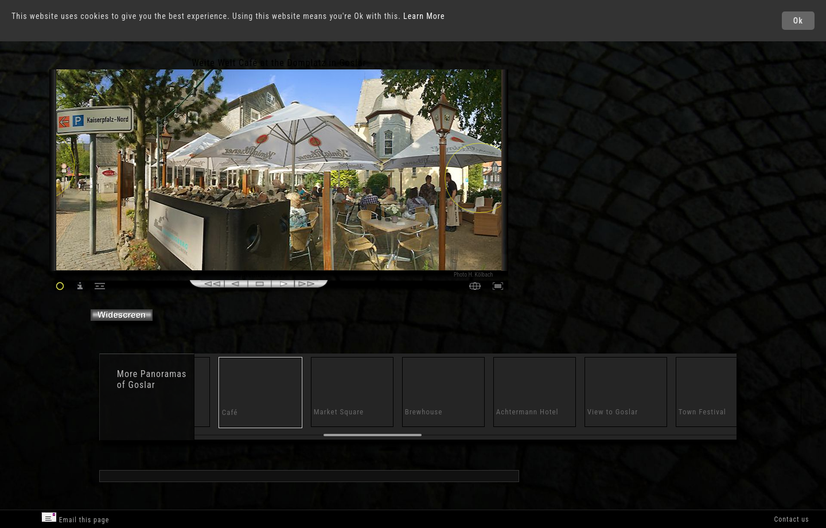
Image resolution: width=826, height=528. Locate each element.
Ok (798, 20)
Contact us (791, 519)
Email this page (75, 518)
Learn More (424, 16)
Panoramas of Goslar (151, 379)
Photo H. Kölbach (473, 274)
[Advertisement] (559, 155)
